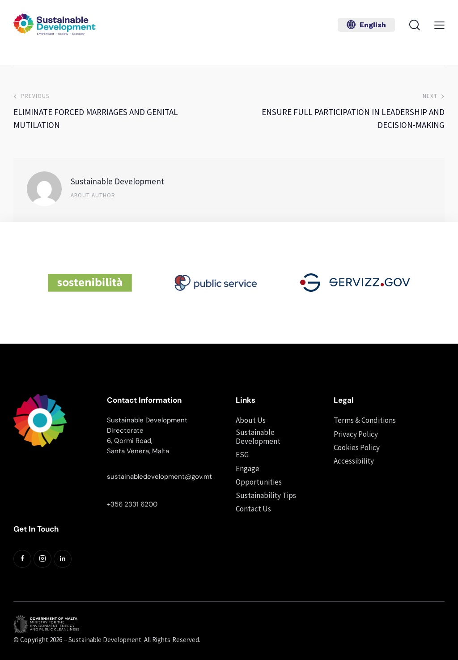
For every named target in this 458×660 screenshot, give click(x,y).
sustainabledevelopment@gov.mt (159, 476)
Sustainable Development (117, 181)
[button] (366, 25)
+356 (115, 504)
